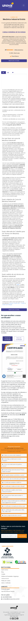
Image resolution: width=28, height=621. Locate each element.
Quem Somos (4, 569)
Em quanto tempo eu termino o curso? (13, 475)
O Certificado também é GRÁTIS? (11, 482)
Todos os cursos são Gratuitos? (11, 455)
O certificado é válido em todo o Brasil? (13, 486)
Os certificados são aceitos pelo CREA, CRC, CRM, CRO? (13, 510)
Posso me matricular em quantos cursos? (12, 465)
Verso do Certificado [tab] (19, 338)
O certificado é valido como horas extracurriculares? (12, 490)
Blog (2, 572)
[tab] (3, 72)
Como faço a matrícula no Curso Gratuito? (11, 459)
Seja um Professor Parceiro (7, 591)
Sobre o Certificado (6, 583)
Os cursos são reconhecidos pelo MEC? (13, 479)
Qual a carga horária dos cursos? (11, 515)
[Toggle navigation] (24, 5)
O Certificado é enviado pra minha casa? (13, 506)
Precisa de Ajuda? (5, 589)
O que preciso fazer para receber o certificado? (12, 496)
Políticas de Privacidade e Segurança (10, 576)
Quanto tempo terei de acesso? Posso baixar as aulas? (13, 470)
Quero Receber (22, 536)
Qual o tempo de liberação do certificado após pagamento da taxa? (14, 501)
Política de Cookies (5, 580)
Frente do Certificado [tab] (8, 338)
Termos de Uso (5, 578)
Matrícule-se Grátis (14, 60)
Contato (3, 574)
